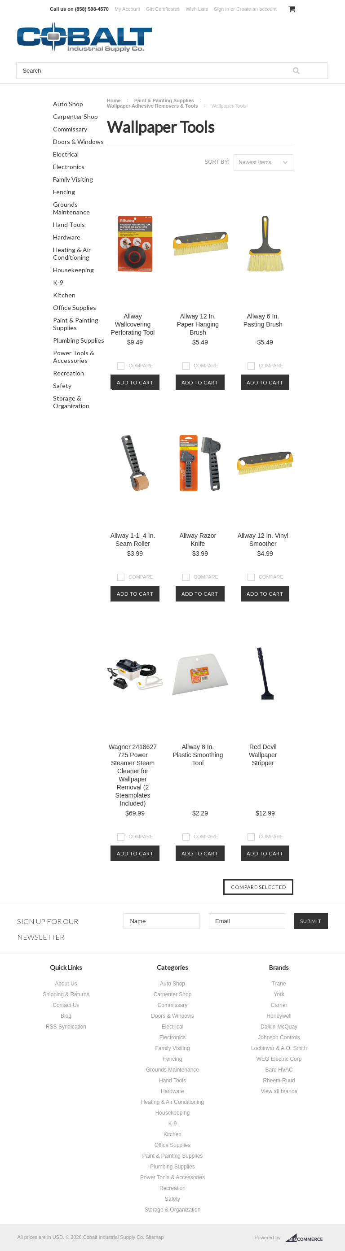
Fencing (64, 192)
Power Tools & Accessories (73, 356)
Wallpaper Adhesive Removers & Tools (152, 106)
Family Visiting (73, 179)
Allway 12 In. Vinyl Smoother (263, 539)
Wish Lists (197, 9)
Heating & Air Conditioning (72, 253)
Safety (62, 385)
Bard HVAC (278, 1070)
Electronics (68, 166)
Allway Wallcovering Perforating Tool (133, 324)
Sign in (221, 9)
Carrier (279, 1005)
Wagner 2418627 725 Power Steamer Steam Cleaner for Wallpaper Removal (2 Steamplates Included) (133, 775)
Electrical (66, 154)
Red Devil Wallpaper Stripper (263, 755)
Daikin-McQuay (279, 1027)
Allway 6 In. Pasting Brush (263, 320)
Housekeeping (73, 270)
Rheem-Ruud (279, 1080)
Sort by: (216, 162)
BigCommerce (306, 1238)
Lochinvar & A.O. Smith (279, 1048)
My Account (127, 9)
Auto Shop (68, 104)
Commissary (70, 129)
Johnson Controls (279, 1037)
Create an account (256, 9)
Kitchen (64, 295)
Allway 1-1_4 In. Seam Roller (133, 539)
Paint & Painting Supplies (75, 323)
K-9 (58, 282)
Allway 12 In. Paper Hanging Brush (198, 324)
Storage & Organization (71, 402)
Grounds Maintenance (71, 208)
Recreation (68, 373)
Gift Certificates (163, 9)
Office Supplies (74, 307)
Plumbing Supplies (78, 340)
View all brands (279, 1091)
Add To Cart (135, 382)
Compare (140, 365)
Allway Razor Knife (198, 539)
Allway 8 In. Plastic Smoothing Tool (197, 755)
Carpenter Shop (75, 116)
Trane (279, 984)
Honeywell (278, 1016)
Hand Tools (69, 224)
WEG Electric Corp (279, 1059)
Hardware (66, 237)
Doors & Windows (78, 141)
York (279, 994)
